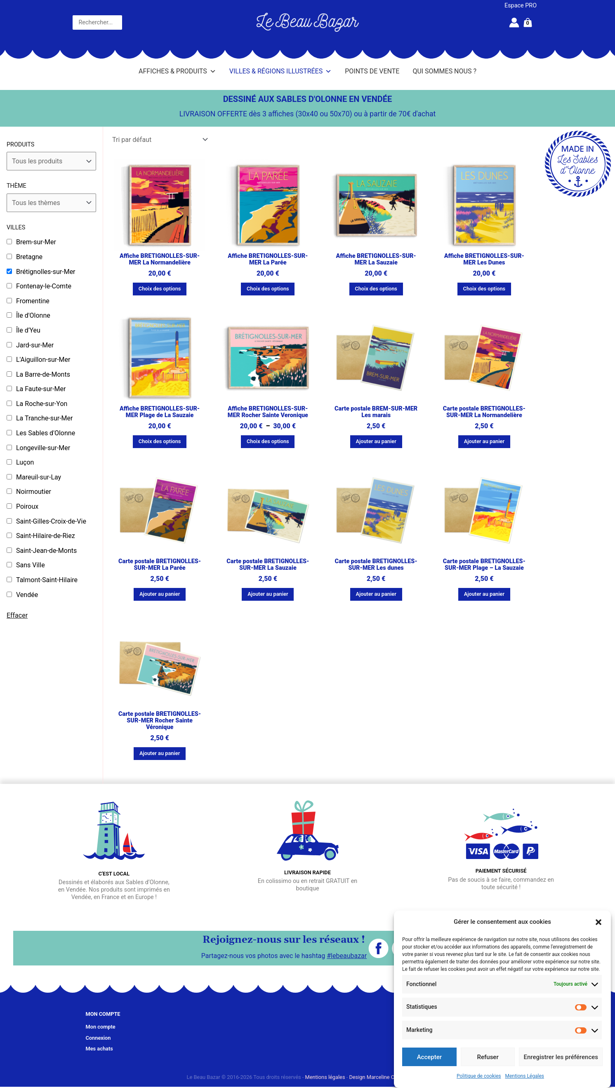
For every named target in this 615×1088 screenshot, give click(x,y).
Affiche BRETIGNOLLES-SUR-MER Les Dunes (484, 259)
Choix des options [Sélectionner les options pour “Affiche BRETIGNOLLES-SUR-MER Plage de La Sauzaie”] (160, 441)
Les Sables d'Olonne (45, 433)
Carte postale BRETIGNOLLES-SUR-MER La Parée (159, 564)
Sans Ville (30, 565)
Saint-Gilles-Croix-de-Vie (51, 521)
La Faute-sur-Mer (41, 389)
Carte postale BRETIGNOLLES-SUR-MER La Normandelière (484, 412)
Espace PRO (520, 5)
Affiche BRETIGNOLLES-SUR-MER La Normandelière (160, 259)
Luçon (25, 462)
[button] (598, 922)
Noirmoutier (33, 492)
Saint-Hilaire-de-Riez (45, 536)
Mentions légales (325, 1077)
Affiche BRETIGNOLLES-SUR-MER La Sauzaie (376, 259)
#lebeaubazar (347, 956)
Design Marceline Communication (388, 1077)
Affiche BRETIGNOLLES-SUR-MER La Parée (268, 259)
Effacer (17, 615)
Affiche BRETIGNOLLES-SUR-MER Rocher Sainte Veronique (268, 412)
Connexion (98, 1038)
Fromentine (32, 301)
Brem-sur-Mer (36, 242)
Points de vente (372, 71)
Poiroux (27, 506)
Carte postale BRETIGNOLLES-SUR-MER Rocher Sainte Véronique (159, 720)
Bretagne (29, 257)
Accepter (429, 1057)
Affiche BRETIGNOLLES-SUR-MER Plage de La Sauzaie (160, 412)
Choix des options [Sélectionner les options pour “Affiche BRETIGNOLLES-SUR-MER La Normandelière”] (160, 289)
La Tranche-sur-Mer (44, 418)
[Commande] (159, 140)
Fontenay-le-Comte (43, 286)
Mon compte (100, 1027)
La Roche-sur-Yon (41, 404)
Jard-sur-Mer (35, 345)
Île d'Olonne (33, 315)
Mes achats (99, 1049)
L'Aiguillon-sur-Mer (43, 359)
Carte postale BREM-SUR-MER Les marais (376, 412)
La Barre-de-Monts (43, 374)
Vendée (27, 595)
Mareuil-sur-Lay (38, 477)
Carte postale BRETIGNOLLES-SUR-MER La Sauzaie (267, 564)
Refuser (488, 1057)
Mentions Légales (524, 1076)
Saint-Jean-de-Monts (46, 551)
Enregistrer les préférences (560, 1057)
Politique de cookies (479, 1076)
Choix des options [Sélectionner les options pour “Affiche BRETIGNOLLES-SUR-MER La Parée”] (268, 289)
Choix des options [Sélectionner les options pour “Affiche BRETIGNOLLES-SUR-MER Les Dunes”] (484, 289)
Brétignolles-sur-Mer (45, 272)
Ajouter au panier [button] (376, 441)
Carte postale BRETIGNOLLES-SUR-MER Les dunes (376, 564)
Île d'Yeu (28, 330)
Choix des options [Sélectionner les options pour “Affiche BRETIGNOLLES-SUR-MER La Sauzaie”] (376, 289)
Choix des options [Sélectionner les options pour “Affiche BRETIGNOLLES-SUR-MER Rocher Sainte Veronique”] (268, 441)
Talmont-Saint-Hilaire (47, 580)
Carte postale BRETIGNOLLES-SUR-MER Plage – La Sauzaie (484, 564)
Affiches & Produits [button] (177, 71)
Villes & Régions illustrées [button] (280, 71)
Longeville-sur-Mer (43, 448)
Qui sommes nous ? (444, 71)
